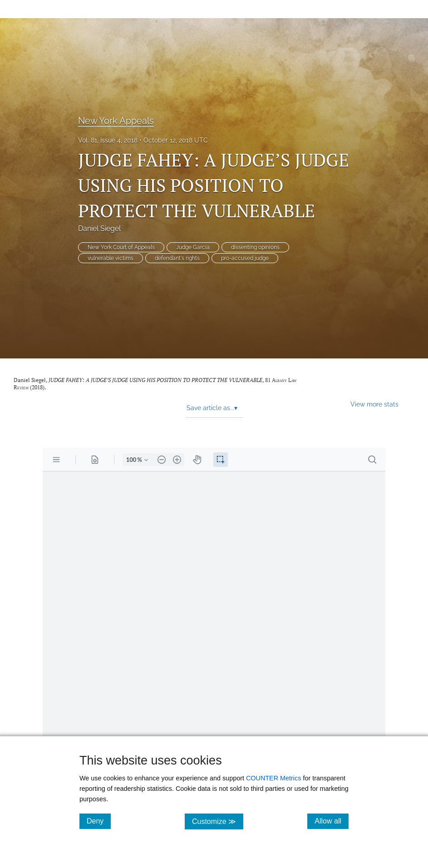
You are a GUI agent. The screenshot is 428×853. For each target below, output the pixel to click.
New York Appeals (116, 120)
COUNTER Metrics (273, 778)
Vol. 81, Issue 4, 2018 (108, 140)
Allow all (332, 821)
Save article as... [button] (212, 408)
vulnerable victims (110, 258)
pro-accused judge (245, 258)
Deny (99, 821)
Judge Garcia (193, 247)
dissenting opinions (255, 247)
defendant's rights (177, 258)
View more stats (374, 404)
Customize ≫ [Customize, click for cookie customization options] (217, 821)
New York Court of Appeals (121, 247)
